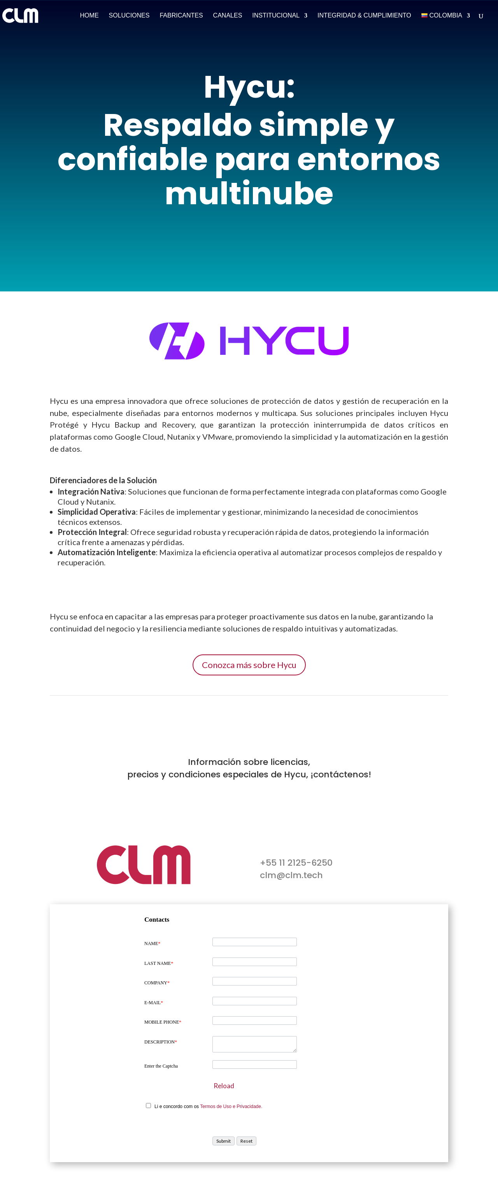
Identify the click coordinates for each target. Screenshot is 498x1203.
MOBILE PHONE (162, 1022)
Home (89, 16)
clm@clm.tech (291, 875)
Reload (224, 1086)
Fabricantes (181, 16)
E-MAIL (153, 1002)
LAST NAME (158, 963)
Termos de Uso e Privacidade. (231, 1106)
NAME (152, 943)
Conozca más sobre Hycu (249, 664)
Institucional (276, 16)
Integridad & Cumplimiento (364, 16)
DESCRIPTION (160, 1042)
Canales (227, 16)
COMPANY (157, 983)
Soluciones (129, 16)
